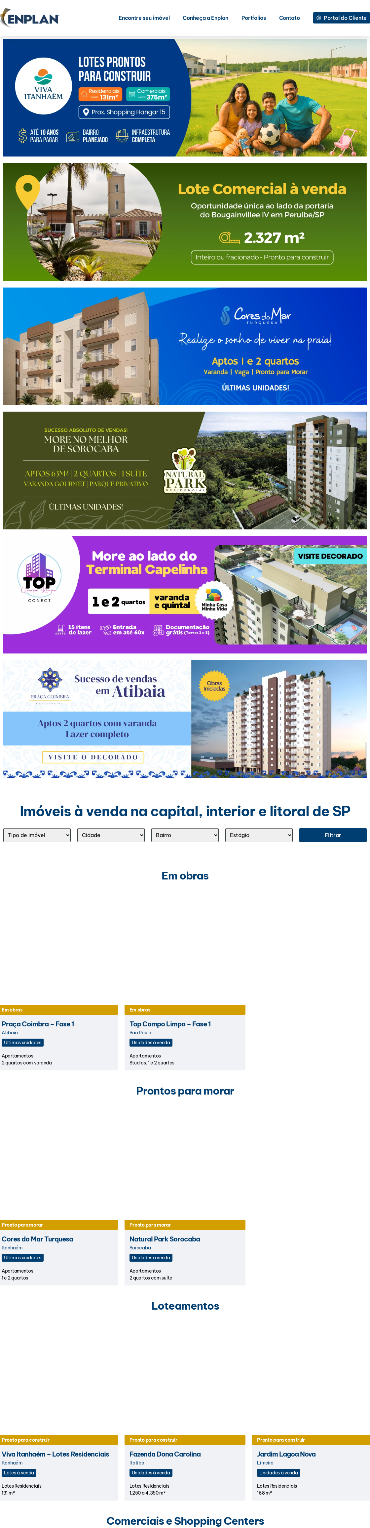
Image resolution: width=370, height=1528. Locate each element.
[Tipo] (37, 835)
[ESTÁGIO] (259, 835)
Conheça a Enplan (205, 18)
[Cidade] (111, 835)
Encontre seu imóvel (144, 18)
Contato (289, 18)
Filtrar (333, 835)
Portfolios (253, 18)
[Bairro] (185, 835)
